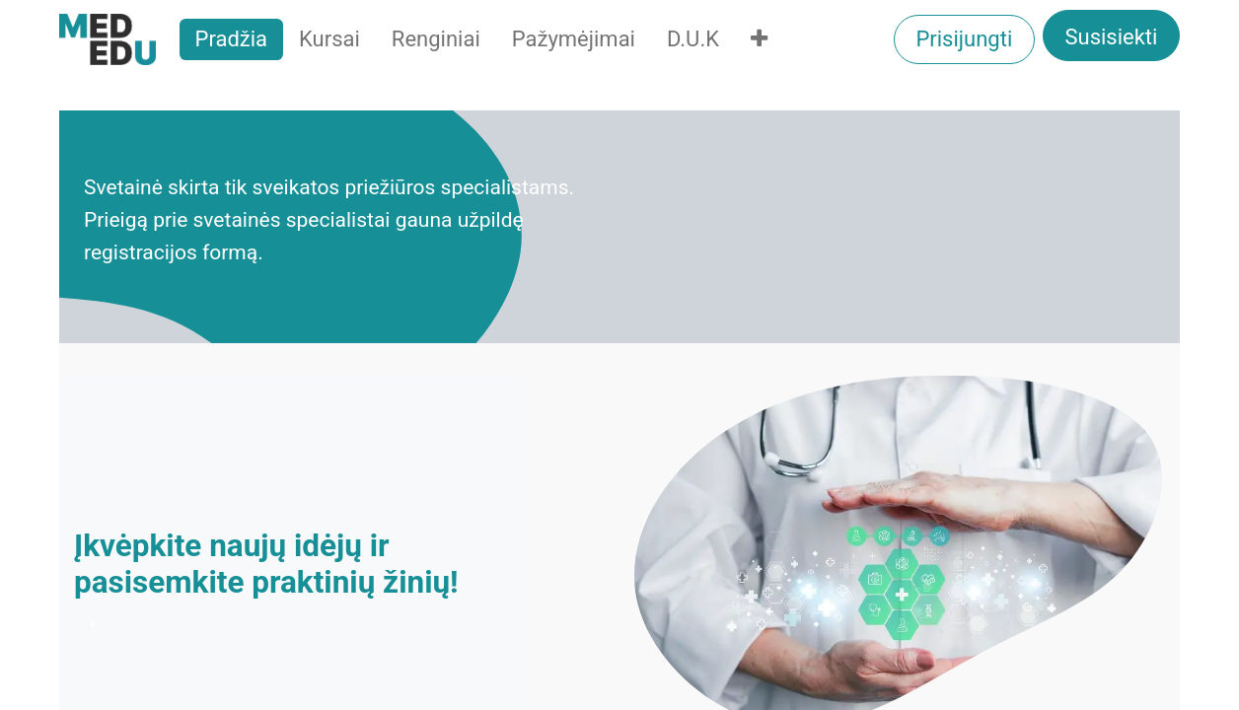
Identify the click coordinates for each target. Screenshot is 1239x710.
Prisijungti (963, 39)
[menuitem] (232, 39)
